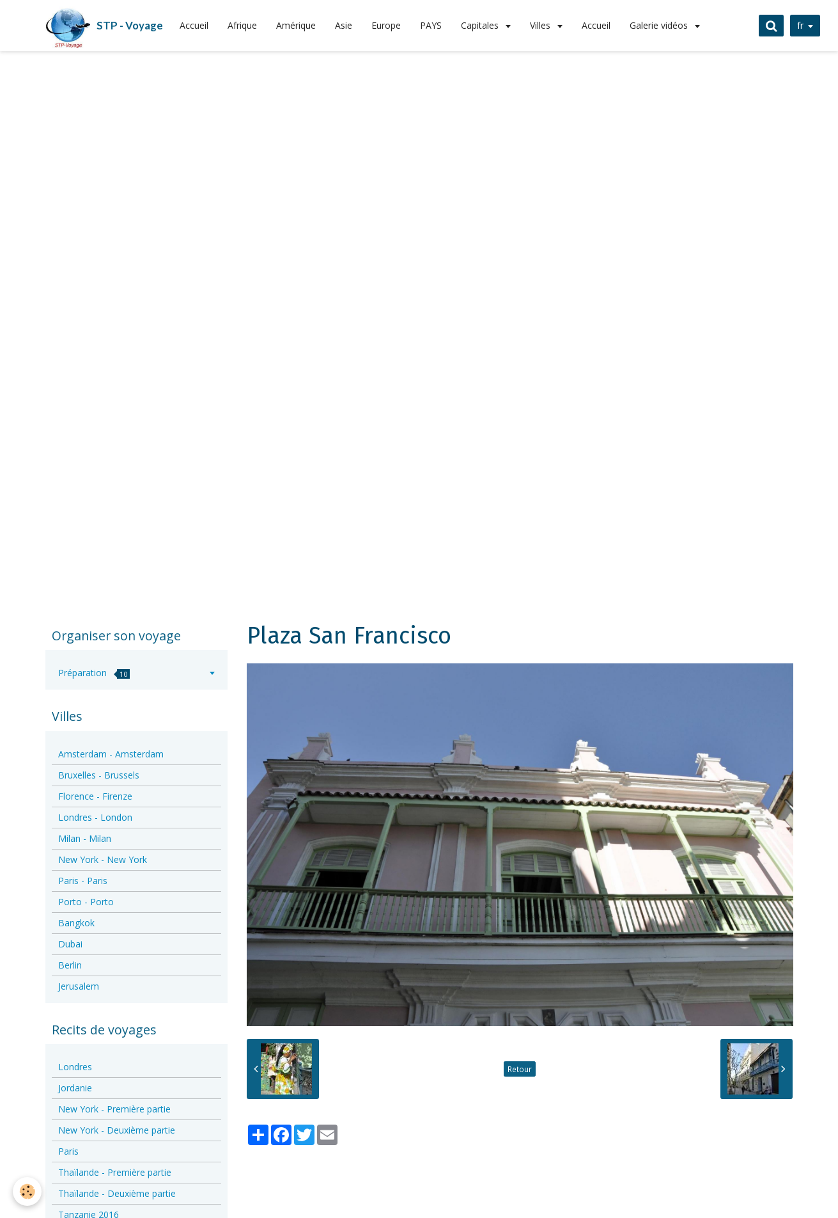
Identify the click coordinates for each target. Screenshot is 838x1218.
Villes (541, 25)
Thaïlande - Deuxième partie (117, 1193)
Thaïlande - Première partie (114, 1172)
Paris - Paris (82, 880)
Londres (75, 1067)
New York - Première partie (114, 1109)
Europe (386, 25)
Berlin (70, 965)
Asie (343, 25)
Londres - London (95, 817)
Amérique (296, 25)
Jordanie (75, 1088)
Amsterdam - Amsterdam (111, 754)
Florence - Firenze (95, 796)
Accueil (194, 25)
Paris (68, 1151)
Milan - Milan (84, 838)
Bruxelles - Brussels (98, 775)
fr (800, 25)
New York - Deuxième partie (116, 1130)
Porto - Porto (86, 902)
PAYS (431, 25)
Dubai (70, 944)
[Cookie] (27, 1191)
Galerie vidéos (660, 25)
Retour (520, 1069)
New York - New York (102, 859)
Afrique (242, 25)
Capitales (481, 25)
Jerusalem (78, 986)
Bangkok (76, 923)
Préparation (94, 673)
